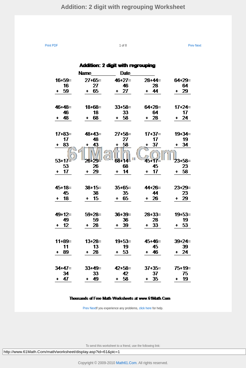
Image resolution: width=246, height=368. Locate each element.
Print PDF (51, 45)
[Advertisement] (123, 28)
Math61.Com (126, 363)
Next (198, 45)
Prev (191, 45)
